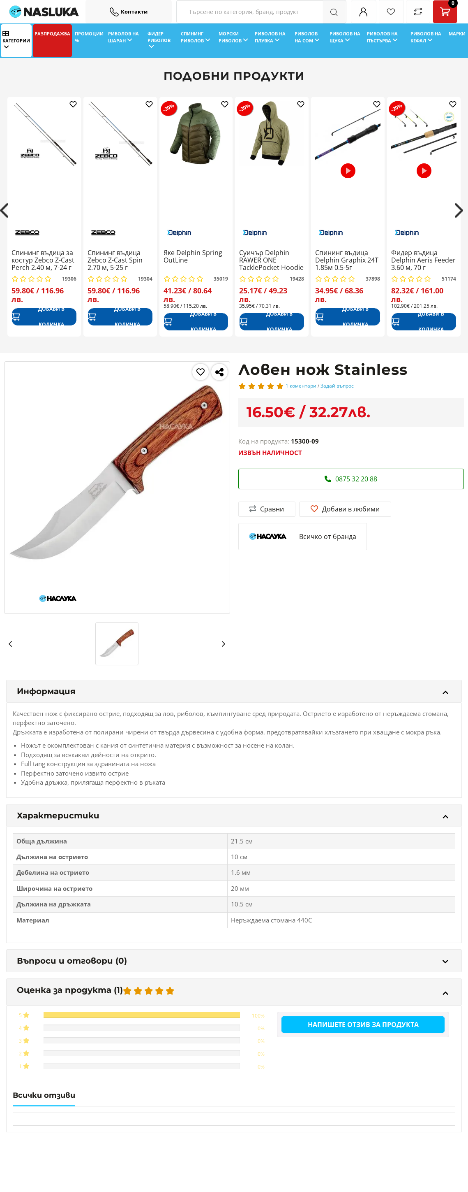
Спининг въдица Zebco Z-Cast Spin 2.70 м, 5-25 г (115, 260)
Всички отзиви (44, 1095)
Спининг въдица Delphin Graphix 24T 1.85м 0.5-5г (346, 260)
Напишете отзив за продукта (363, 1024)
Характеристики (232, 815)
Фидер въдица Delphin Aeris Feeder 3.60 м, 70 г (423, 260)
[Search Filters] (261, 11)
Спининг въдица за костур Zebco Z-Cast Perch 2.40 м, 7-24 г (43, 260)
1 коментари (301, 385)
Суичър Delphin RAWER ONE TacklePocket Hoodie (271, 260)
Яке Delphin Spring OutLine (193, 257)
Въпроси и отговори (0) (232, 961)
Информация (232, 691)
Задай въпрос (337, 385)
